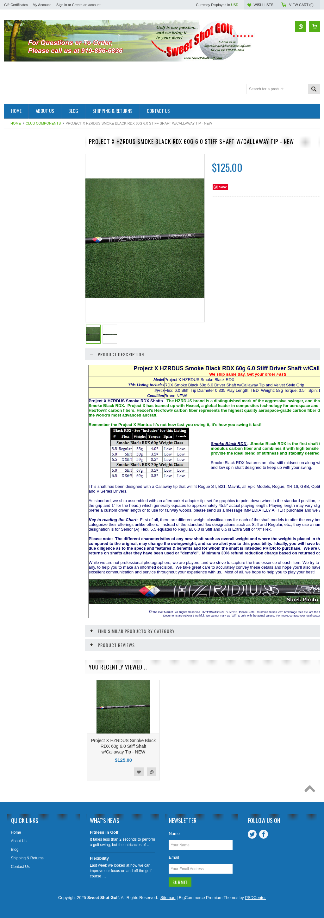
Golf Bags (16, 228)
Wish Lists (263, 5)
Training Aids (18, 347)
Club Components (43, 123)
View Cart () (301, 5)
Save (223, 187)
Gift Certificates (16, 5)
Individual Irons (20, 282)
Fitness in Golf (104, 832)
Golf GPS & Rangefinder (28, 250)
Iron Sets (15, 293)
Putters (14, 336)
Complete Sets (20, 186)
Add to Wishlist (57, 474)
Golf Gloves (18, 239)
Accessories (18, 153)
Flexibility (99, 858)
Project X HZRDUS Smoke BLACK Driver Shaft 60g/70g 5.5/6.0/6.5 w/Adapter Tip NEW (41, 449)
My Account (42, 5)
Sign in (61, 5)
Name (174, 833)
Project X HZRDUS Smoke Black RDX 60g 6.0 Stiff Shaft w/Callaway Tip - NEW (123, 746)
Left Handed (18, 325)
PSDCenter (255, 897)
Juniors (14, 303)
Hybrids (14, 271)
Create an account (86, 5)
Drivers (14, 196)
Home (15, 123)
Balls (12, 164)
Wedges (15, 357)
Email (174, 857)
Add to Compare (70, 474)
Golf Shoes (17, 261)
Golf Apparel (18, 218)
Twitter (252, 834)
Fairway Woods (21, 207)
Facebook (263, 834)
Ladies (13, 314)
